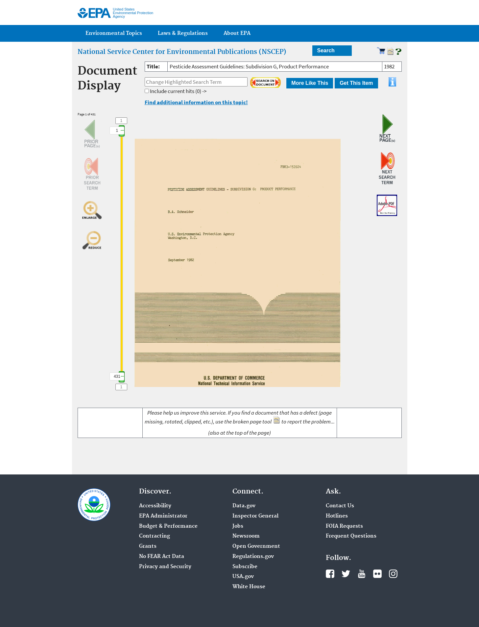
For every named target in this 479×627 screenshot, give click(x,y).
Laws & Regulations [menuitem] (183, 33)
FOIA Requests (344, 526)
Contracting (154, 536)
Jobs (237, 526)
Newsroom (246, 536)
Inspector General (255, 516)
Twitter (346, 573)
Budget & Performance (168, 526)
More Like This (309, 83)
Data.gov (243, 506)
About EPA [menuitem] (237, 33)
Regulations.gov (253, 557)
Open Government (256, 546)
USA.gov (243, 577)
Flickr (377, 573)
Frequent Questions (351, 536)
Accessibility (155, 506)
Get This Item (356, 83)
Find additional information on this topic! (196, 102)
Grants (147, 546)
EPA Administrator (163, 516)
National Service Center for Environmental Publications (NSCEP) (182, 52)
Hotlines (337, 516)
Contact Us (340, 506)
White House (248, 587)
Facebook (330, 573)
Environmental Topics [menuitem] (113, 33)
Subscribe (244, 567)
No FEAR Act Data (161, 557)
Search (326, 50)
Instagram (393, 573)
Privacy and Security (165, 567)
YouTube (361, 573)
